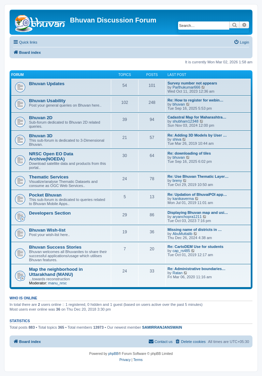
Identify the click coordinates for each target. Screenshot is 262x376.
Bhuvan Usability (47, 100)
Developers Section (50, 213)
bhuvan (179, 104)
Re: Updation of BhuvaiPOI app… (197, 194)
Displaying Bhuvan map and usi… (198, 212)
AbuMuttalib (182, 234)
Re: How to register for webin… (195, 100)
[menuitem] (241, 42)
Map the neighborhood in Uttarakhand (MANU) (56, 272)
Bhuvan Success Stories (55, 247)
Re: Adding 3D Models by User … (197, 135)
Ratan (178, 273)
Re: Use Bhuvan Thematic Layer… (198, 176)
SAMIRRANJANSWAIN (162, 327)
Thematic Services (49, 176)
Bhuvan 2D (41, 117)
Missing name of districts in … (195, 230)
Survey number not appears (192, 83)
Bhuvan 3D (41, 135)
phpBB (113, 354)
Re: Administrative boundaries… (196, 269)
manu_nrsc (57, 283)
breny (177, 180)
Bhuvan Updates (46, 83)
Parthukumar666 (186, 87)
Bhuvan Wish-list (47, 230)
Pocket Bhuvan (45, 195)
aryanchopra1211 (187, 217)
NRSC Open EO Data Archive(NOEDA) (51, 156)
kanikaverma (183, 199)
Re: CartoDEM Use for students (195, 247)
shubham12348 (186, 121)
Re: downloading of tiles (189, 153)
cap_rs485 (181, 251)
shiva (177, 139)
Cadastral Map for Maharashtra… (197, 117)
